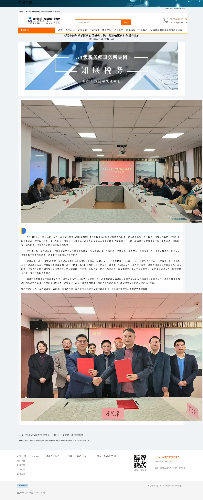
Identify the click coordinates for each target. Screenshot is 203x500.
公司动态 (181, 8)
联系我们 (142, 30)
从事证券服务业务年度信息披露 (166, 30)
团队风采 (82, 30)
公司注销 (21, 465)
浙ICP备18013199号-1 (36, 492)
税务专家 (130, 30)
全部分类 (24, 30)
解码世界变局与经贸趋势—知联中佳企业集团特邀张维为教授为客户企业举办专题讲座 (57, 441)
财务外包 (21, 461)
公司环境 (94, 30)
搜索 (126, 22)
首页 (175, 8)
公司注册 (21, 474)
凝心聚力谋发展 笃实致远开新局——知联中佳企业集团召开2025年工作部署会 (54, 435)
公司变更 (21, 469)
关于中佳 (70, 30)
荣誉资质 (106, 30)
